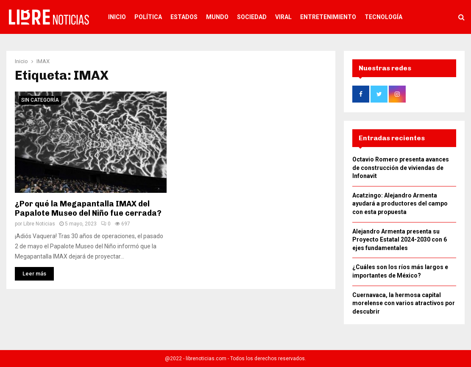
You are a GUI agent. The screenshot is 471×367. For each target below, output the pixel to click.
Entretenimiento (328, 17)
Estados (184, 17)
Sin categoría (40, 100)
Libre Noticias (39, 224)
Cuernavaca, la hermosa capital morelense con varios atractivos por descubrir (403, 303)
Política (148, 17)
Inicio (117, 17)
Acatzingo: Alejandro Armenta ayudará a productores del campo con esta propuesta (400, 203)
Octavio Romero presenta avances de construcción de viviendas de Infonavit (400, 167)
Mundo (217, 17)
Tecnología (383, 17)
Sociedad (252, 17)
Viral (283, 17)
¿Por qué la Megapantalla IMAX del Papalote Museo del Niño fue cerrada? (88, 208)
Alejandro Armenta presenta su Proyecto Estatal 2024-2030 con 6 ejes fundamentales (399, 239)
